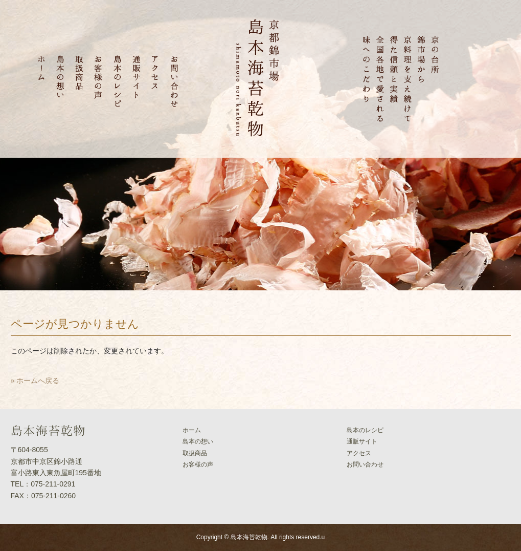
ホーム (192, 430)
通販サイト (362, 441)
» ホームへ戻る (35, 380)
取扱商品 (195, 453)
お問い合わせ (365, 464)
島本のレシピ (365, 430)
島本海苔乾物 (249, 537)
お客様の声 (198, 464)
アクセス (359, 453)
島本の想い (198, 441)
